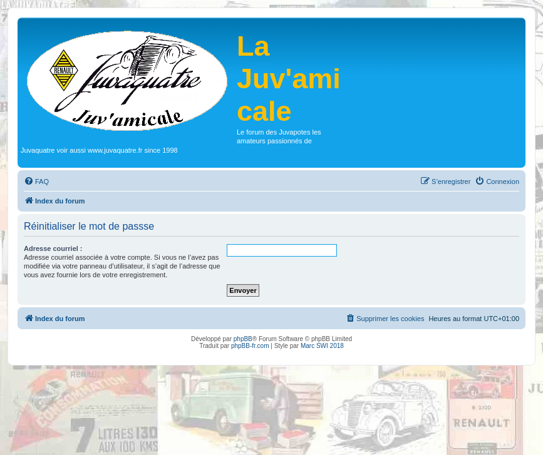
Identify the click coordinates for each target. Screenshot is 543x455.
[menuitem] (36, 181)
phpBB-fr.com (250, 345)
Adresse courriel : (53, 248)
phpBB (243, 338)
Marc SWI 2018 (322, 345)
